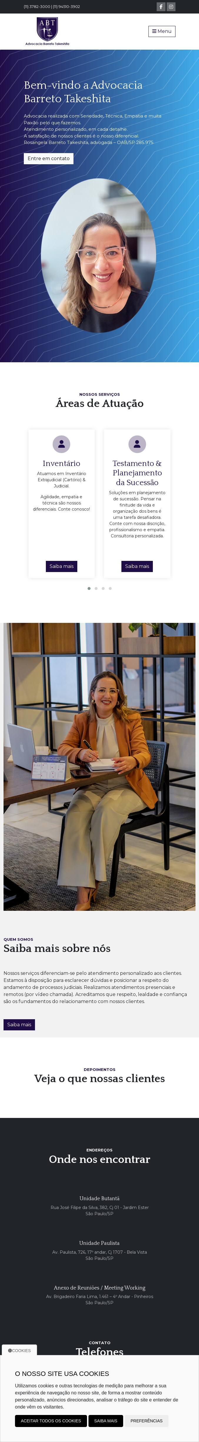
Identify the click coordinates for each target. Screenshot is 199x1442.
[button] (89, 588)
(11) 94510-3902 (66, 6)
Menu (162, 31)
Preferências (147, 1420)
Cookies (19, 1350)
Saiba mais (61, 566)
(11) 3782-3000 (37, 6)
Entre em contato (49, 158)
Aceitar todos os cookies (51, 1420)
